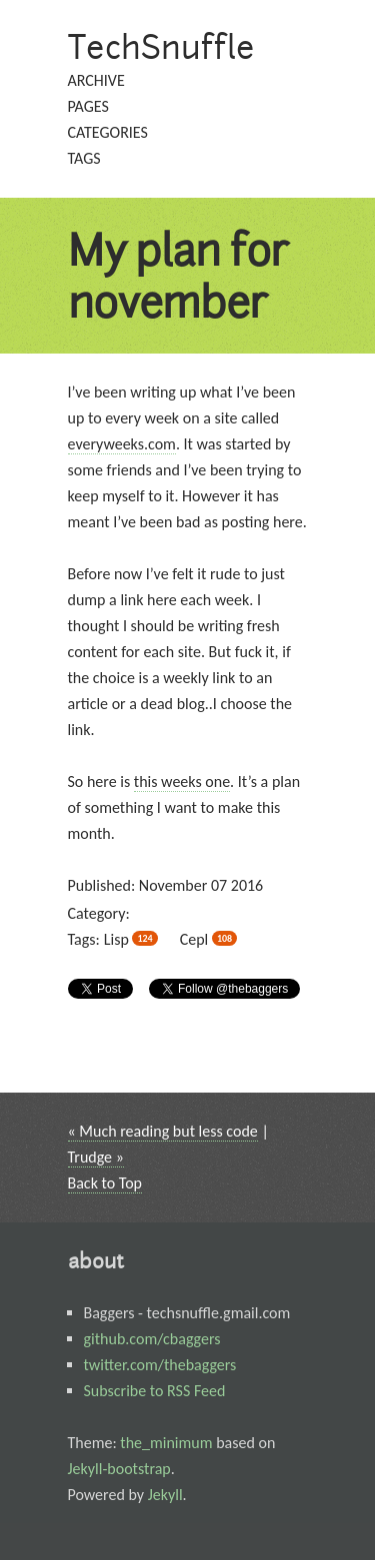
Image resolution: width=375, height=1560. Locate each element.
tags (84, 158)
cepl (208, 939)
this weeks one (182, 781)
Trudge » (96, 1157)
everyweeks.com (122, 443)
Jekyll (165, 1494)
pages (88, 106)
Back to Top (105, 1182)
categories (108, 132)
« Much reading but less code (163, 1131)
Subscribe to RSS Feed (155, 1390)
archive (96, 80)
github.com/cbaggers (152, 1338)
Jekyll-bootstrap (119, 1468)
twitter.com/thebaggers (160, 1364)
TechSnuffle (161, 46)
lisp (131, 939)
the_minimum (166, 1442)
